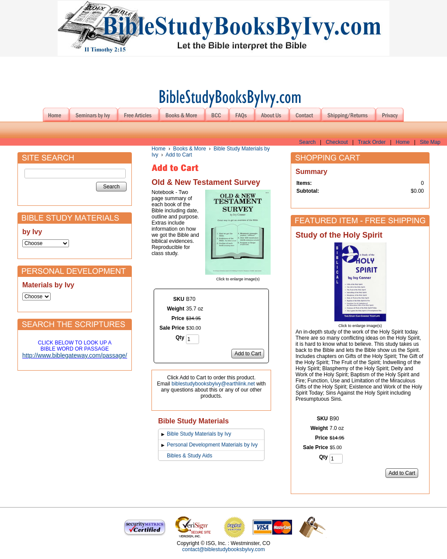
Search (307, 142)
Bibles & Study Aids (189, 456)
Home (403, 142)
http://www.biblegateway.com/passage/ (74, 355)
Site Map (430, 142)
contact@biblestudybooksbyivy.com (223, 549)
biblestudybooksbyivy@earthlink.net (213, 384)
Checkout (337, 142)
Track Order (372, 142)
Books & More (189, 149)
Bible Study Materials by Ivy (199, 434)
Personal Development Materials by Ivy (212, 445)
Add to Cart (178, 155)
